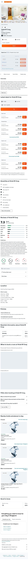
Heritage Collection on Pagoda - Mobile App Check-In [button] (11, 503)
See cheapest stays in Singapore (21, 463)
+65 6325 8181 (4, 33)
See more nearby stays (22, 439)
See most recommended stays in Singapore (21, 489)
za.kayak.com (5, 574)
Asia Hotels (14, 574)
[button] (2, 2)
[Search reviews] (15, 268)
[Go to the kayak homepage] (8, 2)
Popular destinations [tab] (16, 539)
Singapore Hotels (16, 575)
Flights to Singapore (7, 546)
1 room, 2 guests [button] (5, 42)
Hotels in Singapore (7, 549)
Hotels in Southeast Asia (7, 575)
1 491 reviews (9, 35)
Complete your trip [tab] (6, 539)
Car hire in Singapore (7, 548)
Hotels (10, 574)
